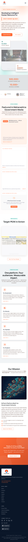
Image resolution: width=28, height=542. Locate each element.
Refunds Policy (4, 512)
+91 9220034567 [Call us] (4, 482)
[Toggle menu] (25, 3)
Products (3, 490)
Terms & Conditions (5, 510)
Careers (3, 494)
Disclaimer (3, 513)
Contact (3, 501)
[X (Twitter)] (6, 520)
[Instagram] (2, 520)
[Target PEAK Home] (4, 3)
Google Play (5, 525)
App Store (5, 528)
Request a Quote (14, 457)
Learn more (6, 301)
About (2, 488)
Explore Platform (7, 34)
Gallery (2, 499)
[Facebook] (4, 520)
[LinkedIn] (9, 520)
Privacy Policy (4, 508)
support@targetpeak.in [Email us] (6, 481)
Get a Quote (18, 34)
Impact (2, 492)
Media (2, 497)
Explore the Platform (7, 428)
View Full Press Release (14, 259)
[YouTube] (11, 520)
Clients (2, 496)
